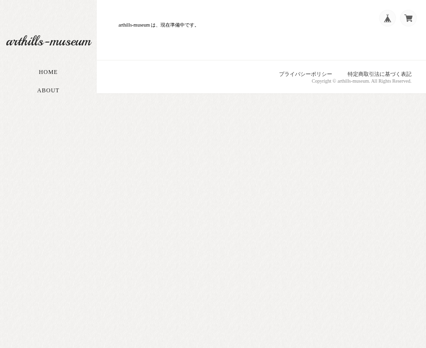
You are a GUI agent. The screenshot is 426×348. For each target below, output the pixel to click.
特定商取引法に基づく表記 (379, 74)
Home (48, 72)
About (48, 90)
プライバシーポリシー (305, 74)
